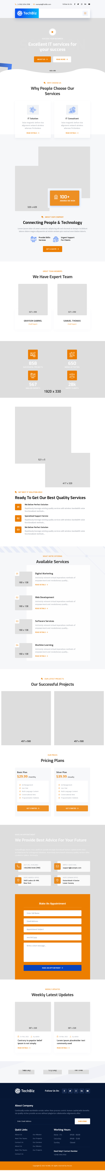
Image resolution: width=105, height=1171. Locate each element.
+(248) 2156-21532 (60, 1155)
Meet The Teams (21, 1140)
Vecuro (69, 1166)
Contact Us (19, 1144)
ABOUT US (42, 62)
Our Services (38, 1144)
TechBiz (48, 1166)
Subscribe (82, 1122)
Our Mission (37, 1136)
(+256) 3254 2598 (24, 4)
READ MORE (62, 62)
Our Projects (38, 1140)
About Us (18, 1136)
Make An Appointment (52, 969)
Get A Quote (52, 249)
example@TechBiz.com (45, 4)
